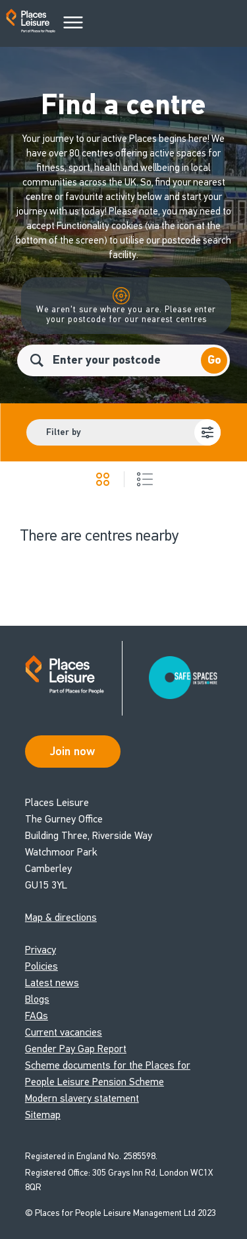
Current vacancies (63, 1032)
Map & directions (61, 917)
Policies (41, 966)
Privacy (40, 949)
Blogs (37, 999)
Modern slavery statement (82, 1098)
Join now (72, 751)
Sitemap (43, 1114)
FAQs (36, 1015)
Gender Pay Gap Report (75, 1048)
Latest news (52, 982)
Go (214, 360)
